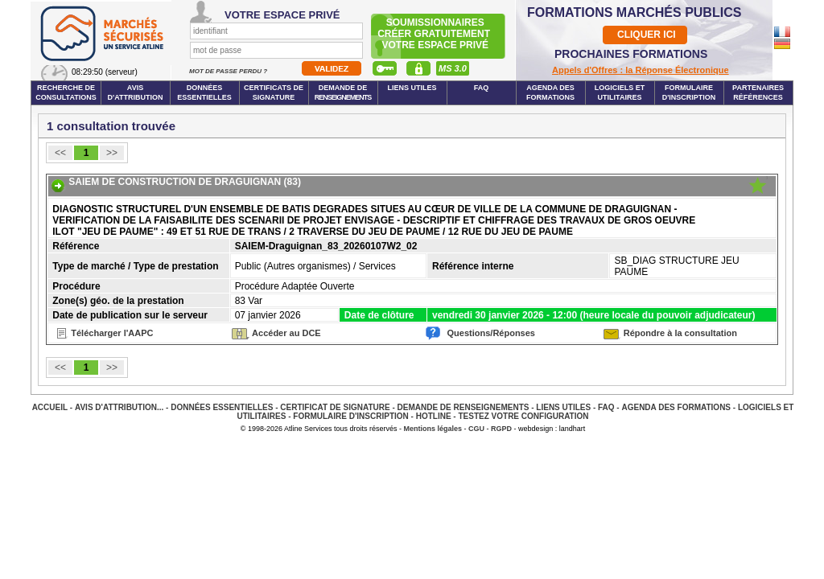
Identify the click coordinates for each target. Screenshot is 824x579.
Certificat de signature (334, 407)
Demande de (343, 92)
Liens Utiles (411, 88)
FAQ (481, 88)
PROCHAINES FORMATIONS (630, 53)
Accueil (50, 407)
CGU (476, 429)
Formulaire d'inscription (689, 92)
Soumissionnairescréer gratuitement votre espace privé (434, 34)
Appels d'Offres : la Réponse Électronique (640, 70)
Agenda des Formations (676, 407)
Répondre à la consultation (680, 333)
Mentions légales (433, 429)
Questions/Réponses (491, 333)
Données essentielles (204, 92)
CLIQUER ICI (646, 34)
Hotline (433, 416)
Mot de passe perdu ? (229, 71)
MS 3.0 (453, 68)
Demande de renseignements (463, 407)
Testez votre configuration (523, 416)
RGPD (501, 429)
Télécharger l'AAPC (112, 333)
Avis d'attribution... (119, 407)
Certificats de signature (273, 92)
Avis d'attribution (135, 92)
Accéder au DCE (286, 333)
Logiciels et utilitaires (620, 92)
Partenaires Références (758, 92)
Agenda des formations (550, 92)
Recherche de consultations (66, 92)
